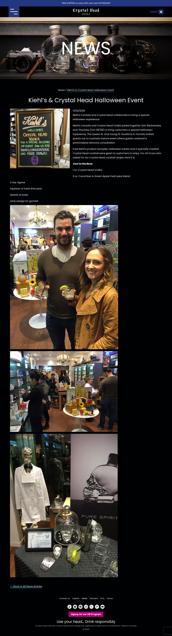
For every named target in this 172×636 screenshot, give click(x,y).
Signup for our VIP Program (86, 614)
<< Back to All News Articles (26, 586)
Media (84, 598)
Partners (94, 598)
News (61, 90)
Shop (154, 11)
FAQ (102, 598)
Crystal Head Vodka (86, 11)
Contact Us (64, 598)
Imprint (75, 598)
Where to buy (140, 11)
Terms (110, 598)
